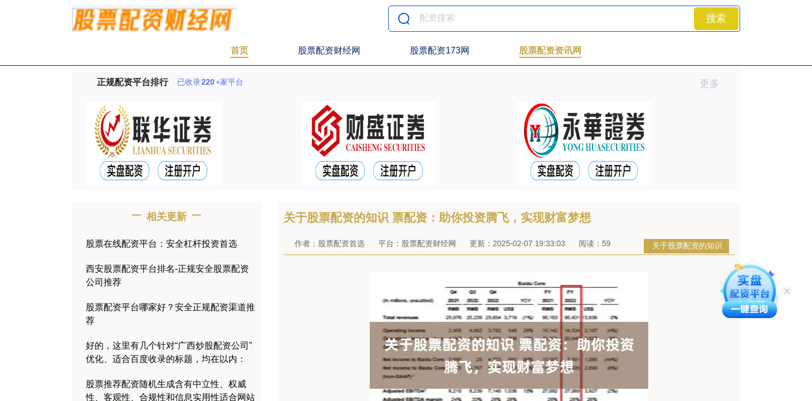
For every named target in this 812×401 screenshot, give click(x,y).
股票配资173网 (439, 50)
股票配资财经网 (329, 50)
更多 (714, 83)
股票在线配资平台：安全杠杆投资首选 (161, 243)
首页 (239, 50)
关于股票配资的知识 (687, 245)
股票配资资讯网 (550, 50)
